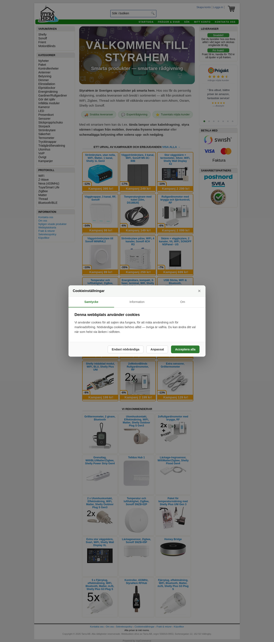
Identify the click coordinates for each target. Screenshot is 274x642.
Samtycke (91, 302)
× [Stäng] (199, 291)
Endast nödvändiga (125, 349)
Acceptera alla (185, 349)
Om (182, 302)
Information (137, 302)
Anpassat (157, 349)
